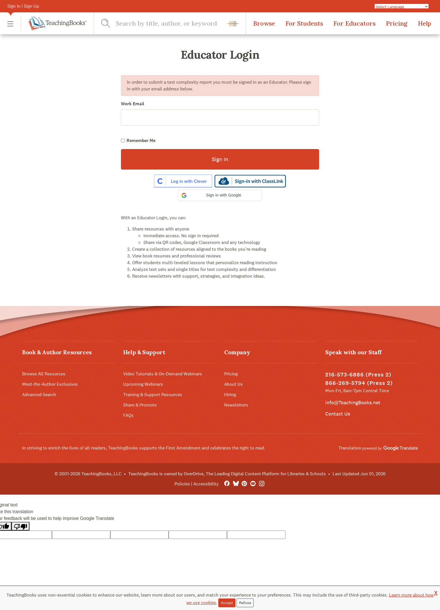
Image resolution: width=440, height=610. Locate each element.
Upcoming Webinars (143, 384)
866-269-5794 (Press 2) (359, 383)
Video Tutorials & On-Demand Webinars (162, 374)
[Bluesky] (235, 484)
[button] (10, 23)
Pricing (396, 23)
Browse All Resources (43, 374)
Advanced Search (39, 394)
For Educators (354, 23)
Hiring (230, 394)
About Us (233, 384)
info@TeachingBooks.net (352, 402)
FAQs (128, 415)
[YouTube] (253, 484)
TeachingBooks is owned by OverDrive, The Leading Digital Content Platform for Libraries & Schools (227, 474)
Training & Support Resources (152, 394)
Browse (264, 23)
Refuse (245, 602)
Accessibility (206, 484)
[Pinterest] (244, 484)
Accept (227, 602)
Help (424, 23)
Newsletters (236, 405)
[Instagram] (261, 484)
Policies (182, 484)
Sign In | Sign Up (23, 6)
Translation (378, 448)
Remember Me (141, 140)
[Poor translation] (20, 526)
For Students (304, 23)
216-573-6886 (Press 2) (358, 374)
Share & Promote (140, 405)
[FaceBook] (227, 484)
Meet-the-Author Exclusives (50, 384)
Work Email (132, 104)
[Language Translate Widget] (401, 6)
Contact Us (337, 413)
